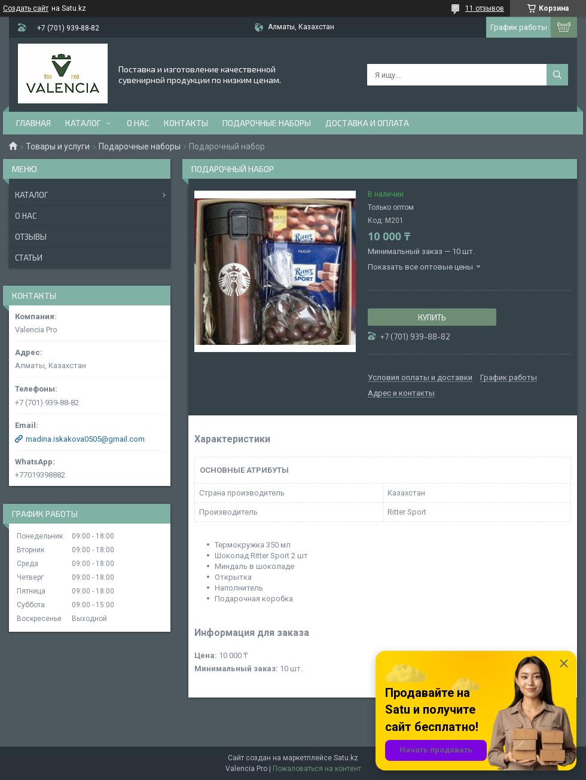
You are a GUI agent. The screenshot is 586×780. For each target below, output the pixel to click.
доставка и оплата (367, 123)
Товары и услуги (58, 146)
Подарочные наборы (266, 123)
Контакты (186, 123)
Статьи (28, 257)
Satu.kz (346, 758)
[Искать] (557, 74)
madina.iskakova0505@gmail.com (85, 439)
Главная (33, 123)
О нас (138, 123)
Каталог (83, 123)
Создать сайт (25, 8)
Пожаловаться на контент (317, 768)
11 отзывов (484, 8)
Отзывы (31, 236)
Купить (432, 317)
